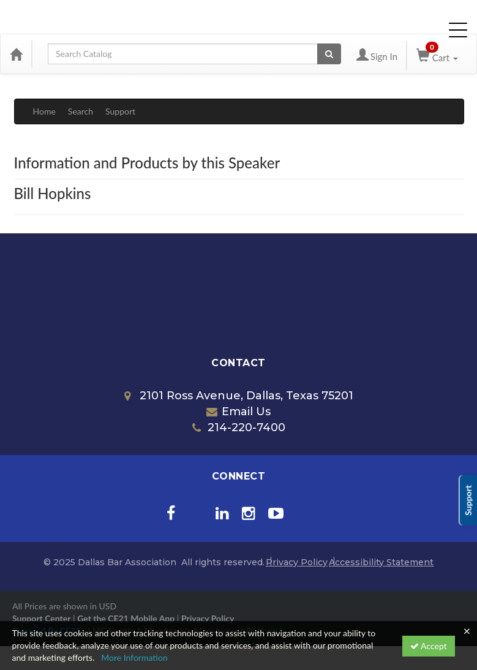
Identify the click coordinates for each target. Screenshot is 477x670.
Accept (428, 646)
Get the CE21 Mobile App (126, 618)
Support (120, 111)
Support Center (41, 618)
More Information (134, 657)
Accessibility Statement (381, 562)
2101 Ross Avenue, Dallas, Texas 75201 (238, 395)
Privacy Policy (297, 562)
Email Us (238, 411)
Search (80, 111)
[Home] (16, 54)
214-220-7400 (238, 427)
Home (44, 111)
